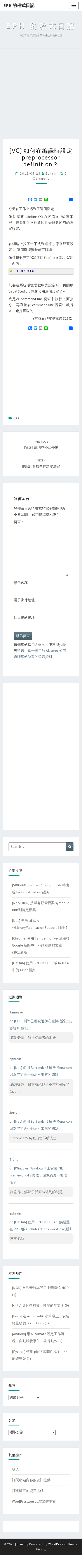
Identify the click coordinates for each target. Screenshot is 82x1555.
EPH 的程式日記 (18, 5)
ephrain (52, 173)
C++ (16, 418)
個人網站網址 (24, 617)
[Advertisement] (41, 96)
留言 (18, 522)
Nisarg (41, 1549)
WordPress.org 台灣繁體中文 (34, 1501)
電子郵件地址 (24, 600)
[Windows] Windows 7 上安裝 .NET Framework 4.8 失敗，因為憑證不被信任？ (38, 1175)
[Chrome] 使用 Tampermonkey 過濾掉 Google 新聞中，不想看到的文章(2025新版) (41, 945)
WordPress (56, 1544)
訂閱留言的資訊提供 (28, 1490)
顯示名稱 (21, 582)
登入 (15, 1469)
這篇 (48, 244)
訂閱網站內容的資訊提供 (31, 1480)
